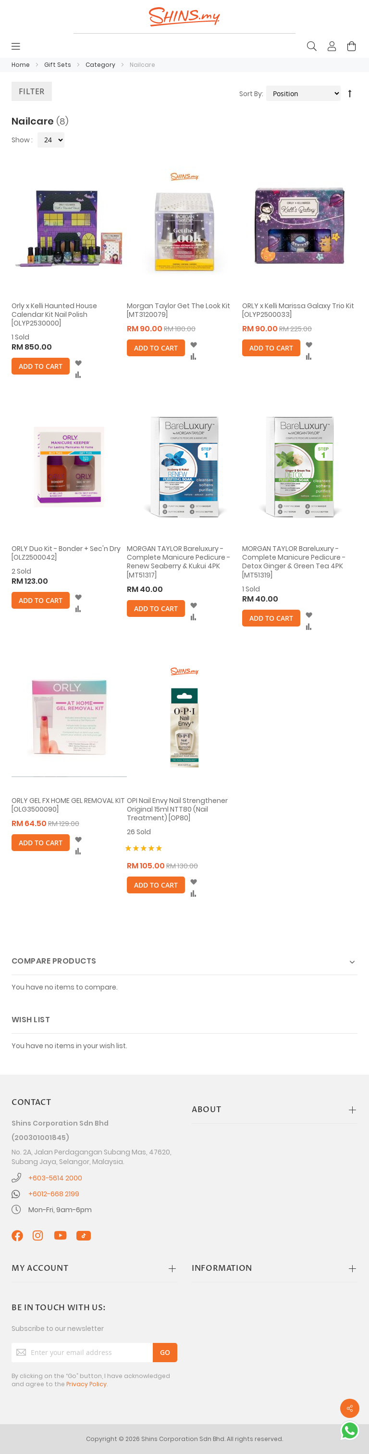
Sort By (250, 94)
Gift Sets (58, 65)
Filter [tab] (32, 91)
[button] (78, 363)
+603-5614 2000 (55, 1178)
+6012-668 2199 (53, 1194)
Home (21, 65)
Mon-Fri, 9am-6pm (60, 1210)
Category (101, 65)
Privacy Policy (86, 1384)
